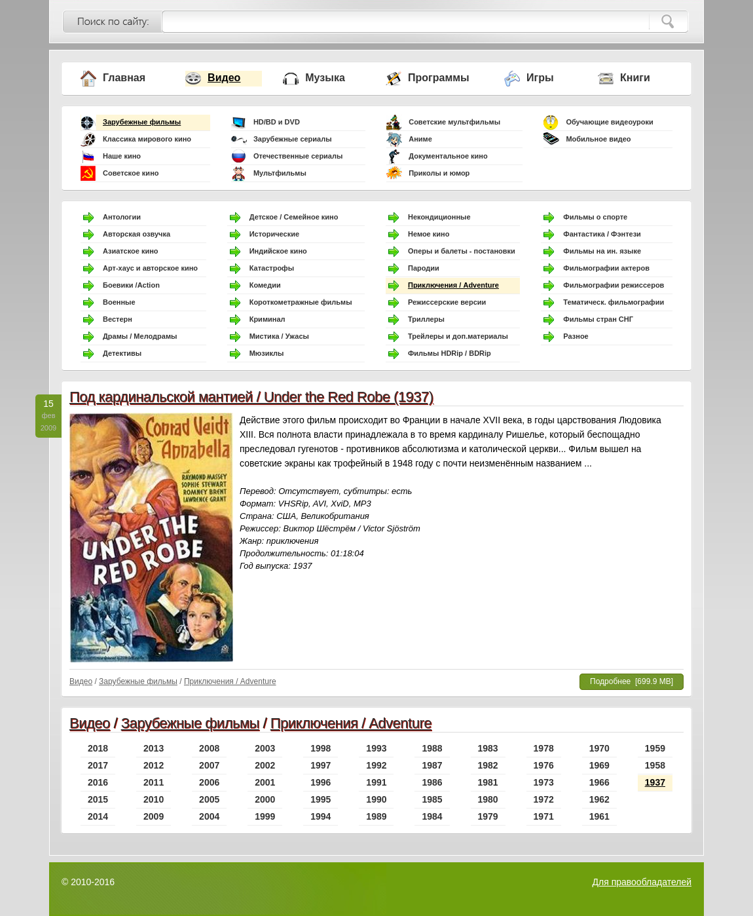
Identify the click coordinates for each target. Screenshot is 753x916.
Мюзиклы (266, 353)
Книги (635, 77)
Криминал (267, 319)
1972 (544, 799)
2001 (265, 782)
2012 (153, 765)
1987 (432, 765)
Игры (540, 77)
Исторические (274, 234)
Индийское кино (278, 251)
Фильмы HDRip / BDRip (449, 353)
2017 (98, 765)
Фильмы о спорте (595, 217)
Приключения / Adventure (453, 285)
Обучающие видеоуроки (609, 122)
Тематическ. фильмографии (613, 302)
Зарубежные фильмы (142, 122)
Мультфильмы (279, 173)
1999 (265, 816)
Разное (575, 336)
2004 (209, 816)
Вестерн (117, 319)
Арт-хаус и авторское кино (150, 268)
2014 (98, 816)
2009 (153, 816)
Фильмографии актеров (606, 268)
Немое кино (428, 234)
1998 (320, 748)
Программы (438, 77)
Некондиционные (439, 217)
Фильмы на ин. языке (602, 251)
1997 (320, 765)
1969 (599, 765)
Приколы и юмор (439, 173)
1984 (432, 816)
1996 (320, 782)
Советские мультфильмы (454, 122)
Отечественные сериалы (297, 156)
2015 (98, 799)
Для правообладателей (642, 882)
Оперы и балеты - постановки (461, 251)
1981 (488, 782)
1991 (376, 782)
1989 (376, 816)
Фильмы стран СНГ (598, 319)
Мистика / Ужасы (279, 336)
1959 (655, 748)
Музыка (325, 77)
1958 (655, 765)
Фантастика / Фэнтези (602, 234)
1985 (432, 799)
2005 (209, 799)
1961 (599, 816)
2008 (209, 748)
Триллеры (426, 319)
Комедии (265, 285)
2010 (153, 799)
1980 (488, 799)
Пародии (423, 268)
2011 (153, 782)
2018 (98, 748)
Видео (224, 77)
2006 (209, 782)
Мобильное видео (598, 139)
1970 (599, 748)
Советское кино (131, 173)
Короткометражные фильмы (300, 302)
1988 (432, 748)
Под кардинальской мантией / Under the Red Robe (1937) (251, 397)
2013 (153, 748)
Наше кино (122, 156)
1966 (599, 782)
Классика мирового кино (147, 139)
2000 (265, 799)
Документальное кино (448, 156)
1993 (376, 748)
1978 (544, 748)
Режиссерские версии (447, 302)
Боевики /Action (131, 285)
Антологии (122, 217)
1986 (432, 782)
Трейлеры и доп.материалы (458, 336)
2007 (209, 765)
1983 (488, 748)
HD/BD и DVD (276, 122)
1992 (376, 765)
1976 (544, 765)
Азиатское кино (130, 251)
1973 (544, 782)
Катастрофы (271, 268)
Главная (124, 77)
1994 (320, 816)
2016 (98, 782)
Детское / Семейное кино (294, 217)
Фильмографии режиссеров (613, 285)
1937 (655, 782)
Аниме (420, 139)
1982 (488, 765)
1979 (488, 816)
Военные (119, 302)
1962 (599, 799)
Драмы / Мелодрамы (140, 336)
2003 (265, 748)
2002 (265, 765)
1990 (376, 799)
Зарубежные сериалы (292, 139)
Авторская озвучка (136, 234)
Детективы (122, 353)
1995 (320, 799)
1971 (544, 816)
